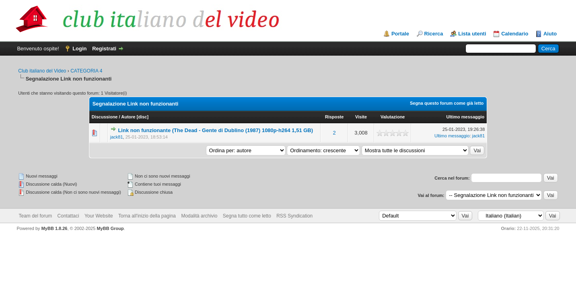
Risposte (334, 116)
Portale (400, 34)
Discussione (105, 116)
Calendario (514, 34)
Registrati (104, 49)
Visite (361, 116)
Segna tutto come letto (247, 216)
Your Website (98, 216)
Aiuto (550, 34)
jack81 (116, 137)
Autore (128, 116)
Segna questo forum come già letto (446, 103)
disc (142, 116)
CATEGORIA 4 (86, 71)
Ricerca (433, 34)
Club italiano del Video (42, 71)
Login (79, 49)
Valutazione (393, 116)
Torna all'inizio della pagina (147, 216)
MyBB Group (110, 228)
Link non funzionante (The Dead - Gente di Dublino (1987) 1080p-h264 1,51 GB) (215, 130)
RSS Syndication (294, 216)
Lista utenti (472, 34)
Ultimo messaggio (465, 116)
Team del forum (35, 216)
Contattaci (68, 216)
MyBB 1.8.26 (54, 228)
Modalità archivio (199, 216)
